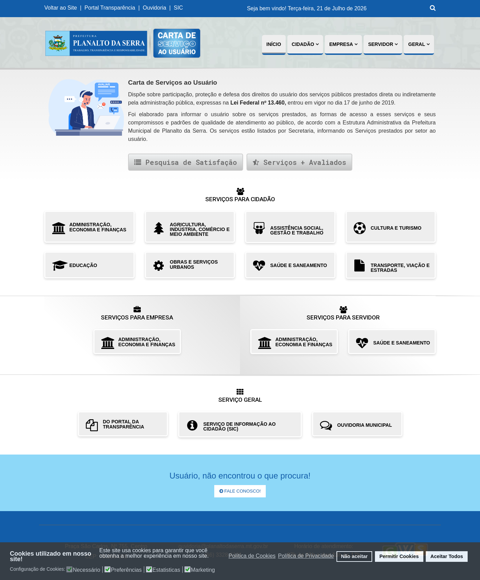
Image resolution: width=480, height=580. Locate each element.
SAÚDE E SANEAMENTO (298, 265)
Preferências (126, 570)
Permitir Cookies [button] (399, 556)
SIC (179, 8)
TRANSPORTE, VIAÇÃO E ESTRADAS (400, 268)
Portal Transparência (109, 8)
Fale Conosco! (240, 491)
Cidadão (303, 44)
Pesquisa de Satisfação (185, 162)
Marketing (203, 570)
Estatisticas (166, 570)
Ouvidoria (154, 8)
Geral (416, 44)
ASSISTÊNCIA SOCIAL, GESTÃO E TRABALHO (296, 230)
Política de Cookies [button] (252, 556)
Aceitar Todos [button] (447, 556)
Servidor (380, 44)
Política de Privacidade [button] (306, 556)
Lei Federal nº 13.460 (257, 103)
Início (273, 44)
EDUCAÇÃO (83, 265)
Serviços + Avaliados (299, 162)
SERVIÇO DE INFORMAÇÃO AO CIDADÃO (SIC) (239, 426)
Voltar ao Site (60, 8)
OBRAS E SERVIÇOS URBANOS (194, 264)
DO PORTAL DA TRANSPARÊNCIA (123, 424)
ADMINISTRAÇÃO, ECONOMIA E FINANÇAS (97, 227)
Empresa (341, 44)
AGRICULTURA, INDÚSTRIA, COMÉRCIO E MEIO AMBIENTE (200, 229)
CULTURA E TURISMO (396, 228)
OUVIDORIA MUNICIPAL (364, 425)
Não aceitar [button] (354, 556)
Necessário (86, 570)
